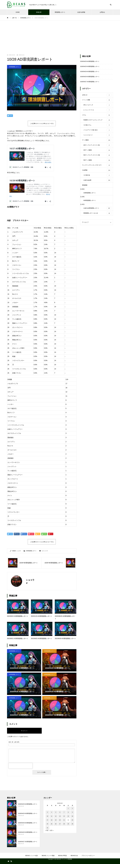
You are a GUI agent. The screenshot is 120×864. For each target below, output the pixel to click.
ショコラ (18, 550)
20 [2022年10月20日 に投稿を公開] (59, 820)
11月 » (51, 830)
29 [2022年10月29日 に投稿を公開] (68, 823)
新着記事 (38, 12)
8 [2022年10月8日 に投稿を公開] (68, 812)
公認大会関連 (81, 12)
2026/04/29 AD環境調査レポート (89, 61)
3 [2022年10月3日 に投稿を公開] (47, 812)
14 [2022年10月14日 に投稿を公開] (64, 816)
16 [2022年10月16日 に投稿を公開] (72, 816)
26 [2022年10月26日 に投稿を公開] (55, 823)
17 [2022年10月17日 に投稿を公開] (47, 820)
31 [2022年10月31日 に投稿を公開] (47, 827)
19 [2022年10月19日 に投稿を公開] (55, 820)
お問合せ (102, 12)
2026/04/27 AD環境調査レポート (89, 81)
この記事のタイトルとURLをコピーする (42, 123)
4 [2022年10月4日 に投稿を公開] (51, 812)
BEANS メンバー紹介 (31, 855)
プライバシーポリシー (88, 855)
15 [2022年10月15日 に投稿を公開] (68, 816)
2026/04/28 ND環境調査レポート (89, 76)
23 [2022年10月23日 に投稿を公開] (72, 820)
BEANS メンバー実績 (48, 855)
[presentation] (21, 766)
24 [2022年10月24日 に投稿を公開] (47, 823)
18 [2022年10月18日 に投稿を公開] (51, 820)
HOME (18, 12)
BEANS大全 (74, 855)
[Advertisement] (60, 35)
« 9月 (46, 830)
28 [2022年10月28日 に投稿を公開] (64, 823)
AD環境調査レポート (14, 66)
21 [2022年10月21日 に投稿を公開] (64, 820)
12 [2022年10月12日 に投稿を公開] (55, 816)
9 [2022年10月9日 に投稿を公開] (72, 812)
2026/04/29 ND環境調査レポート (89, 66)
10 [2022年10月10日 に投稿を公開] (47, 816)
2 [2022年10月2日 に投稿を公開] (72, 808)
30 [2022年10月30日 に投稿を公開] (72, 823)
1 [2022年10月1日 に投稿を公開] (68, 808)
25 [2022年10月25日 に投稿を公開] (51, 823)
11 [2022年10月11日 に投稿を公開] (51, 816)
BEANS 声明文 (62, 855)
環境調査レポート (60, 12)
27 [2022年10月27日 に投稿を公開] (59, 823)
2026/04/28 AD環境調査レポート (89, 71)
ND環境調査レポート (49, 651)
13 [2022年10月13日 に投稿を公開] (59, 816)
